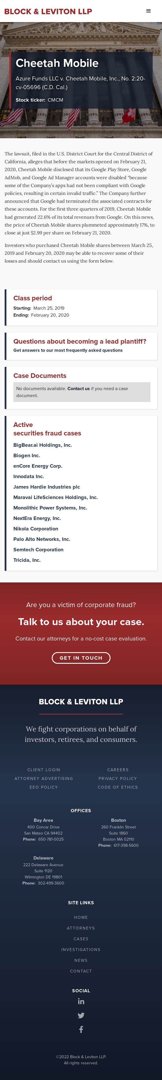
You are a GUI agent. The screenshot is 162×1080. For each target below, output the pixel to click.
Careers (118, 770)
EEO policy (44, 787)
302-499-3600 (51, 883)
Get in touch (81, 658)
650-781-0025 (51, 839)
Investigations (81, 950)
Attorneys (81, 928)
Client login (43, 770)
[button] (148, 11)
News (81, 960)
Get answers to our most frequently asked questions (68, 350)
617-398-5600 (126, 845)
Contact (81, 971)
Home (81, 917)
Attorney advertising (44, 779)
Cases (81, 939)
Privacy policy (118, 779)
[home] (48, 11)
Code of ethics (118, 787)
